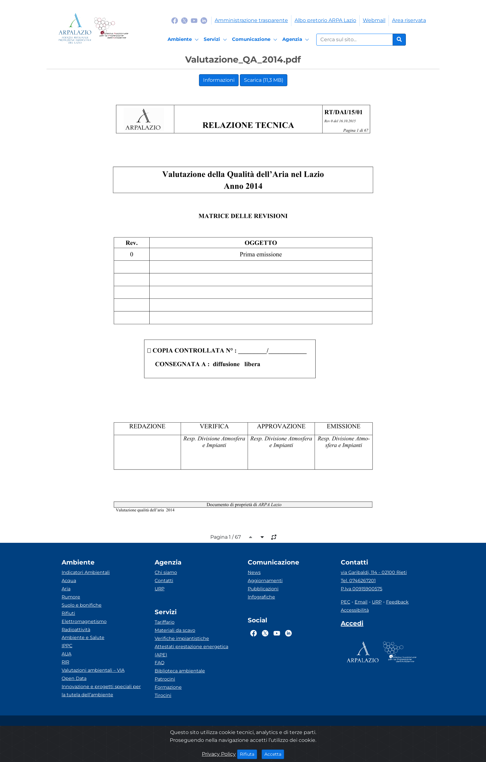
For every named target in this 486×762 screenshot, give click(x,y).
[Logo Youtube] (194, 20)
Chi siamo (166, 572)
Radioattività (76, 629)
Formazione (168, 687)
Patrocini (165, 679)
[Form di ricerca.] (354, 40)
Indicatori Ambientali (86, 572)
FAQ (159, 662)
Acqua (69, 580)
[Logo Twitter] (184, 20)
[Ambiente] (184, 40)
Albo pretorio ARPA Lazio (325, 20)
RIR (65, 662)
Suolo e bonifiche (82, 605)
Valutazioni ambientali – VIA (93, 670)
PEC (345, 602)
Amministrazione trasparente (251, 20)
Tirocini (163, 695)
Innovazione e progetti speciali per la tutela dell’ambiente (101, 691)
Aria (66, 589)
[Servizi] (216, 40)
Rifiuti (68, 613)
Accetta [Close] (274, 754)
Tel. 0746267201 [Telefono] (358, 580)
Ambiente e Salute (83, 637)
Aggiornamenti (265, 580)
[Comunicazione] (255, 40)
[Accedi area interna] (352, 625)
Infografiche (261, 597)
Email (361, 602)
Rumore (71, 597)
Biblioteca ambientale (180, 671)
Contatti (164, 580)
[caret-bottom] (262, 537)
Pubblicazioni (263, 589)
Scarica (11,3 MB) (263, 80)
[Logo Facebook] (174, 20)
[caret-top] (251, 537)
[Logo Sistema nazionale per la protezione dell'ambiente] (111, 28)
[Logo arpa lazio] (75, 28)
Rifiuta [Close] (248, 754)
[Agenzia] (296, 40)
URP (159, 589)
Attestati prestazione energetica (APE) (191, 651)
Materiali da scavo (175, 630)
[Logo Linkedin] (204, 20)
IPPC (67, 645)
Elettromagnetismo (84, 621)
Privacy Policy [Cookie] (219, 754)
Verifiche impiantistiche (182, 638)
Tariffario (164, 622)
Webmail (374, 20)
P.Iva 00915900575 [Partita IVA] (361, 589)
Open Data (74, 678)
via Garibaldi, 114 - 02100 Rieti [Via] (374, 572)
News (254, 572)
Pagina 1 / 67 (225, 537)
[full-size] (274, 537)
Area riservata (409, 20)
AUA (66, 654)
